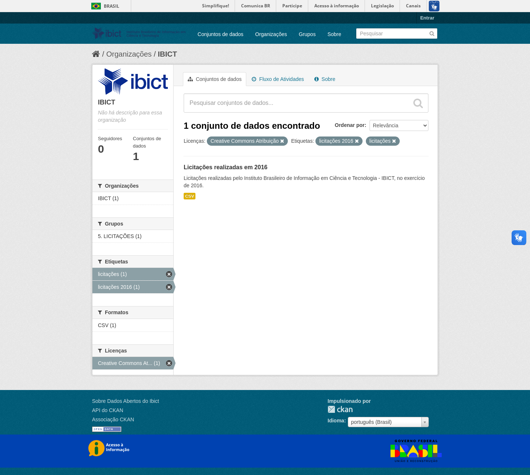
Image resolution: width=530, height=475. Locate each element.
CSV (189, 196)
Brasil (111, 6)
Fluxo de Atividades (278, 79)
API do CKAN (107, 410)
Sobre (334, 34)
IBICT (167, 54)
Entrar (427, 18)
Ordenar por (350, 125)
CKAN (340, 409)
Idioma (336, 420)
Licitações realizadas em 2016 (226, 167)
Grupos (307, 34)
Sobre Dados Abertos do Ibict (125, 401)
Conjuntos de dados (221, 34)
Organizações (271, 34)
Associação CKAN (113, 419)
